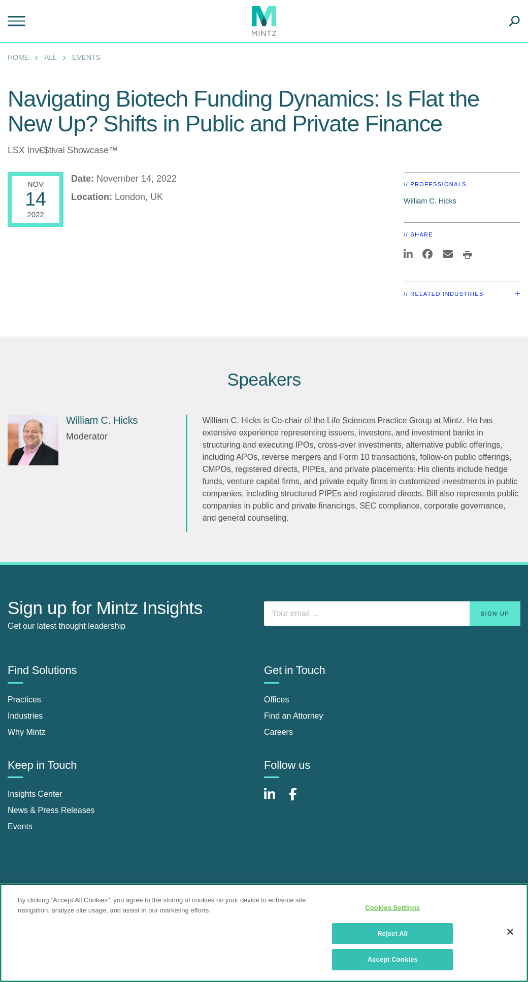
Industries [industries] (25, 716)
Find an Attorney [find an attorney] (293, 716)
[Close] (510, 932)
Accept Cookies (393, 959)
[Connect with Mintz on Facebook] (299, 799)
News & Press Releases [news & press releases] (51, 810)
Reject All (392, 933)
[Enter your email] (392, 613)
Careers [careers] (278, 732)
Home (18, 57)
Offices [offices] (276, 699)
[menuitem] (21, 57)
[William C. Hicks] (33, 440)
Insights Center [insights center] (35, 794)
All (50, 57)
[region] (264, 933)
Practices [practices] (24, 699)
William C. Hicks (430, 201)
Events (86, 57)
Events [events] (20, 826)
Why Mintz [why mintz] (27, 732)
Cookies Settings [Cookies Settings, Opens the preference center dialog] (393, 907)
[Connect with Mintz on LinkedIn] (274, 799)
